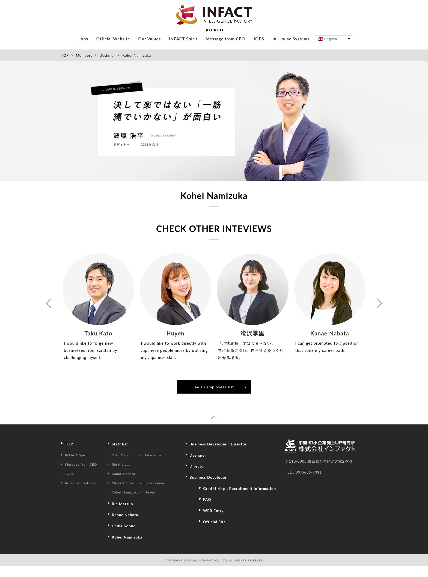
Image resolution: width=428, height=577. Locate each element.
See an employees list (219, 397)
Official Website (113, 49)
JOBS (258, 49)
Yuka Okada (125, 466)
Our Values (149, 49)
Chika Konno (125, 494)
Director (198, 477)
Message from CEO (225, 49)
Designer (107, 66)
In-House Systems (291, 49)
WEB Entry (214, 529)
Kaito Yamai (157, 494)
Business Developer (210, 488)
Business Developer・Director (221, 455)
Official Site (215, 540)
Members (84, 66)
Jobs (83, 49)
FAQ (207, 518)
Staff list (123, 455)
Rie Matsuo (124, 475)
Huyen (153, 503)
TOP (65, 66)
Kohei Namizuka (129, 503)
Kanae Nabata (126, 485)
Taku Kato (156, 466)
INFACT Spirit (183, 49)
